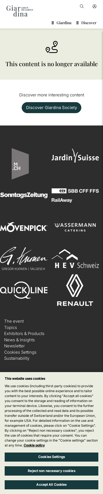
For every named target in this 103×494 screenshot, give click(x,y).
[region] (51, 433)
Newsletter (14, 345)
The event (14, 321)
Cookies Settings (20, 352)
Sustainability (16, 358)
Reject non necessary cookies (51, 471)
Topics (10, 327)
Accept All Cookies (51, 484)
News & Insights (19, 339)
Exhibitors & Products (24, 333)
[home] (20, 11)
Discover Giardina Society (51, 107)
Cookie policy (34, 445)
